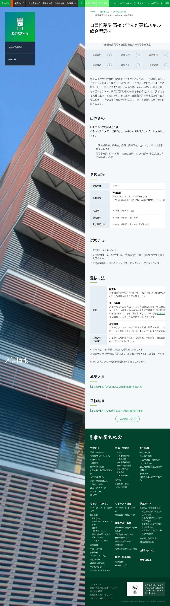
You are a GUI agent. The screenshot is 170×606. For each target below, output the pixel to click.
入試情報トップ (126, 419)
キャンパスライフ (99, 503)
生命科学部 (121, 459)
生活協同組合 (96, 567)
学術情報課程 (122, 475)
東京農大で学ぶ (122, 565)
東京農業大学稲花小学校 (152, 530)
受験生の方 (104, 12)
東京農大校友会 (147, 542)
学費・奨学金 (96, 549)
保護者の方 (19, 3)
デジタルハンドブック (100, 570)
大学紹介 (94, 448)
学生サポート (96, 559)
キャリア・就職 (123, 503)
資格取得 (94, 552)
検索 (81, 3)
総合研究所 (145, 452)
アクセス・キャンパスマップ (101, 509)
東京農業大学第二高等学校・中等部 (152, 519)
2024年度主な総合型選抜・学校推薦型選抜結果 (119, 410)
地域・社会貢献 (123, 557)
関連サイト (146, 503)
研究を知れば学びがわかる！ (151, 478)
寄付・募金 (103, 3)
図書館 (94, 528)
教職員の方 (72, 3)
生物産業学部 (122, 469)
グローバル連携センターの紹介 (126, 529)
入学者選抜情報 (15, 47)
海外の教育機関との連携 (126, 549)
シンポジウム (146, 463)
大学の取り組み (97, 477)
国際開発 (119, 545)
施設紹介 (94, 515)
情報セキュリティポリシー (101, 595)
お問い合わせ (126, 3)
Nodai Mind (95, 460)
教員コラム (145, 473)
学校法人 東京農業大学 (150, 508)
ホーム (93, 12)
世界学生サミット (123, 538)
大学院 (118, 480)
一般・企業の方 (34, 3)
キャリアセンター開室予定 (126, 509)
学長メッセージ (97, 452)
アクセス (114, 3)
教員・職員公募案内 (99, 481)
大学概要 (94, 463)
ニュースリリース (98, 488)
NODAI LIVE (95, 491)
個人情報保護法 (96, 591)
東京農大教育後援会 (149, 538)
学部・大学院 (122, 448)
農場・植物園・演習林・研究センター (102, 535)
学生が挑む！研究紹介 (150, 460)
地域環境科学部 (123, 462)
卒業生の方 (48, 3)
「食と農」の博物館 (100, 541)
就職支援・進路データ (125, 515)
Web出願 (12, 59)
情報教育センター (99, 531)
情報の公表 (146, 559)
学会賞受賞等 (146, 456)
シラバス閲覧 (121, 487)
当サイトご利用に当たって (101, 598)
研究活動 (144, 448)
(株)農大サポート (141, 3)
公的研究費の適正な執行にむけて (151, 468)
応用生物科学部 (123, 456)
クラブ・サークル (98, 556)
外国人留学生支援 (123, 541)
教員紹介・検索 (122, 484)
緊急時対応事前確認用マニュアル (104, 588)
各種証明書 (91, 3)
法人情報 (165, 3)
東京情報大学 (147, 534)
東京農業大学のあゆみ (100, 456)
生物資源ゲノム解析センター (102, 523)
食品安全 (155, 3)
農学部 (119, 452)
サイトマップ (95, 584)
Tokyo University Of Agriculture (140, 601)
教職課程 (120, 472)
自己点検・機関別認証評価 (101, 472)
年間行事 (94, 545)
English (5, 3)
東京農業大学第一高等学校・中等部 (152, 513)
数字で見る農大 (97, 467)
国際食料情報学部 (124, 466)
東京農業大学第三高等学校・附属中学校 (152, 525)
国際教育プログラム (124, 534)
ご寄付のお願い (97, 484)
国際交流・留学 (123, 523)
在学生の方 (60, 3)
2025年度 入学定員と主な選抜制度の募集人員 (118, 386)
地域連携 (119, 562)
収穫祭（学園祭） (98, 563)
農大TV (93, 495)
